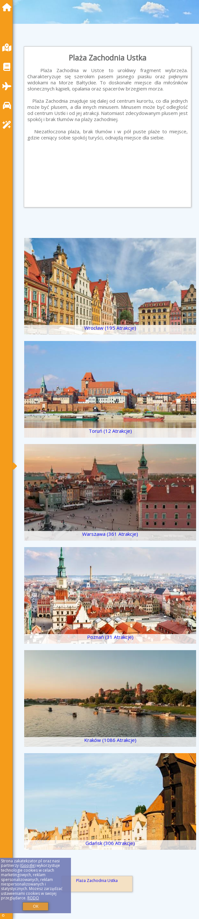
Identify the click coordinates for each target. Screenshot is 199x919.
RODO (33, 898)
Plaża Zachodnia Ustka (97, 880)
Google (28, 865)
